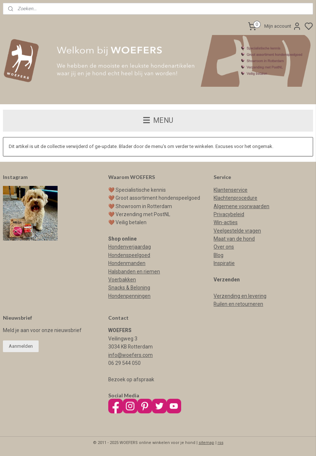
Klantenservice (230, 190)
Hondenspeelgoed (129, 255)
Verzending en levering (240, 296)
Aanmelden (21, 346)
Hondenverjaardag (129, 247)
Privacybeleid (229, 214)
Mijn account (282, 26)
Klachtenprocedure (235, 198)
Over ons (224, 247)
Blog (218, 255)
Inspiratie (224, 263)
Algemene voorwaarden (241, 206)
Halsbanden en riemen (134, 271)
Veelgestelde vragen (237, 231)
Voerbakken (122, 279)
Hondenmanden (126, 263)
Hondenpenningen (129, 296)
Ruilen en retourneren (238, 304)
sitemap (206, 442)
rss (220, 442)
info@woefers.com (130, 355)
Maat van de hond (234, 239)
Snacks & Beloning (129, 288)
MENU (158, 120)
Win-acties (226, 222)
